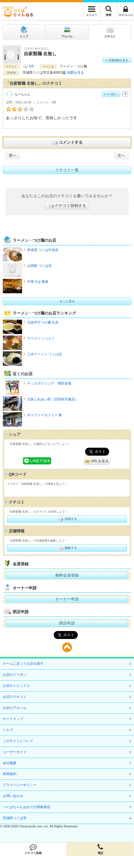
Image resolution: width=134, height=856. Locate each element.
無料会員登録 (67, 575)
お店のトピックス (16, 686)
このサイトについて (18, 741)
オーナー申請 (67, 599)
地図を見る (75, 73)
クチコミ (110, 31)
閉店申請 (67, 623)
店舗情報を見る (117, 60)
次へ (121, 155)
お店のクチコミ (15, 697)
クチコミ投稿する (67, 205)
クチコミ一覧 (67, 170)
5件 (31, 66)
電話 (100, 849)
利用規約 (9, 774)
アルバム (67, 31)
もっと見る (67, 301)
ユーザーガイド (15, 752)
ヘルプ (8, 730)
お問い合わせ (13, 796)
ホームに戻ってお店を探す (23, 664)
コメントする (66, 142)
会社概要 (9, 763)
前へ (13, 155)
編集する (67, 548)
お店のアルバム (15, 708)
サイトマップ (13, 719)
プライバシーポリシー (20, 785)
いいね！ (111, 94)
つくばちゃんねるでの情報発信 (26, 807)
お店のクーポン (15, 675)
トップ (24, 31)
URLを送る (97, 461)
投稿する (67, 519)
